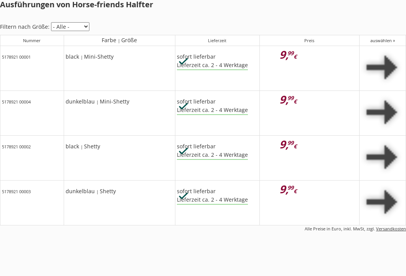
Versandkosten (391, 229)
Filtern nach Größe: (25, 26)
